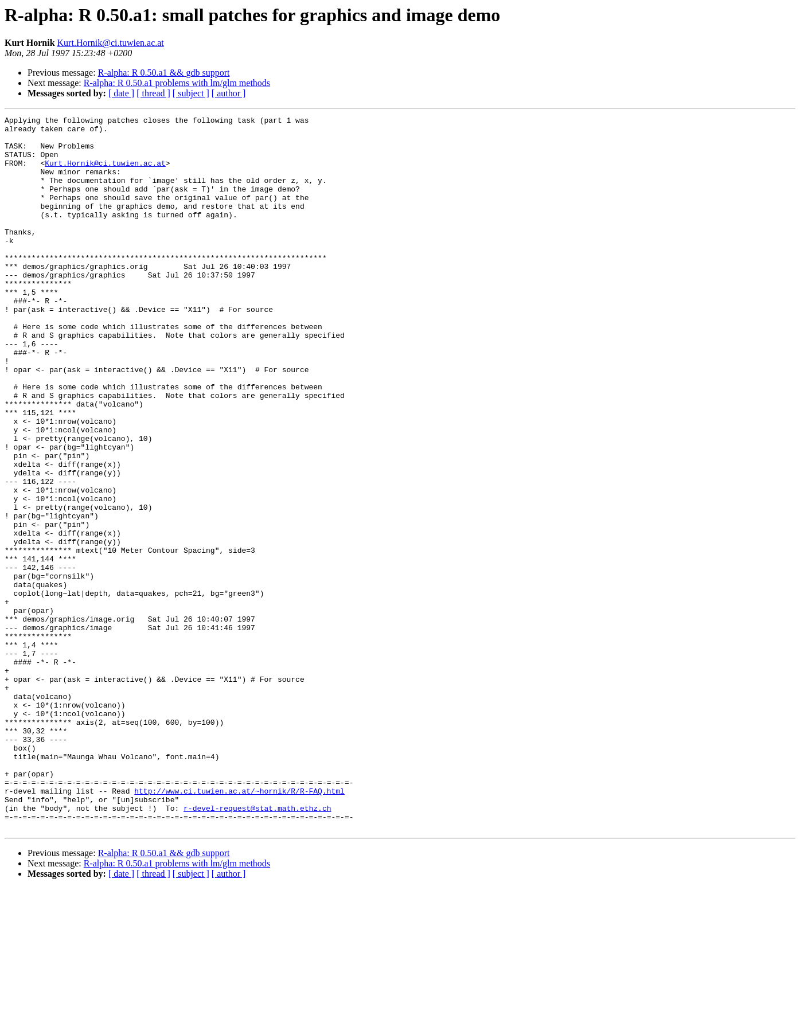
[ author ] (229, 93)
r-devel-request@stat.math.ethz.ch (257, 947)
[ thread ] (153, 93)
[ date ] (121, 93)
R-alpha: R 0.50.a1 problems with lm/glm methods (177, 83)
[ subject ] (191, 93)
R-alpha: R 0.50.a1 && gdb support (164, 72)
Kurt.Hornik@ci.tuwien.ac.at (110, 43)
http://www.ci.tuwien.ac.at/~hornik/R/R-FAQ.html (239, 926)
